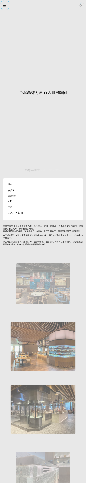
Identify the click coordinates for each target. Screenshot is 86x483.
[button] (3, 5)
